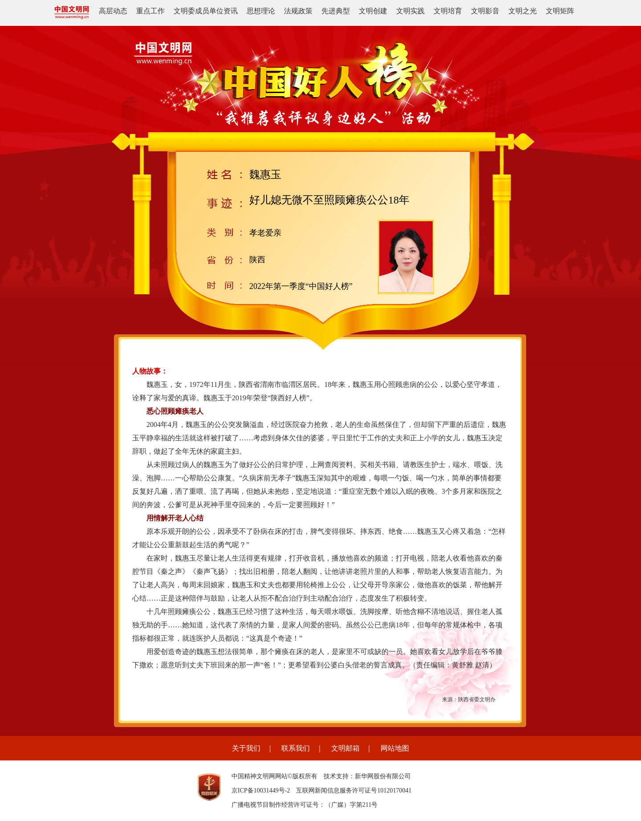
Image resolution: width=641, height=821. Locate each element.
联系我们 (295, 748)
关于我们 (246, 748)
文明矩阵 (560, 11)
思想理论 (261, 11)
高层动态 (113, 11)
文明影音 (485, 11)
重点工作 (150, 11)
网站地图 (395, 748)
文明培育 (448, 11)
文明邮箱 (345, 748)
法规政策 (298, 11)
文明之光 (522, 11)
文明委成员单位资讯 (206, 11)
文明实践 (410, 11)
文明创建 (373, 11)
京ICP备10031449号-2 (260, 790)
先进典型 (335, 11)
